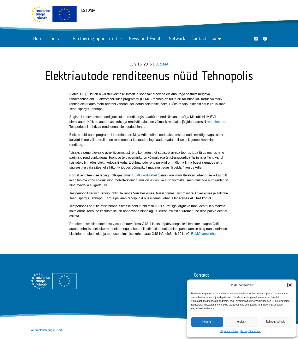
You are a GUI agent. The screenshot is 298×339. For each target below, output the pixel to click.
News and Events (145, 38)
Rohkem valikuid (275, 322)
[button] (290, 285)
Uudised (161, 64)
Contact (198, 38)
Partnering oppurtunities (98, 38)
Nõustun (207, 322)
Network (177, 38)
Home (38, 38)
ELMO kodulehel (144, 175)
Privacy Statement (250, 331)
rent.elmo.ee (216, 122)
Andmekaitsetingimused (46, 330)
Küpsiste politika (229, 331)
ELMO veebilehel (203, 234)
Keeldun (241, 322)
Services (58, 38)
